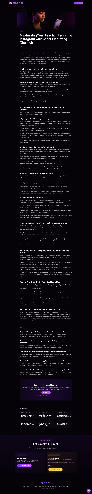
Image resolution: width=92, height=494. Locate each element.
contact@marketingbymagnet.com (51, 475)
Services (62, 2)
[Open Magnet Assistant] (89, 491)
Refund (46, 488)
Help (64, 486)
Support (60, 486)
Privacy (43, 488)
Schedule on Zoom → (24, 465)
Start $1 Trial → (46, 392)
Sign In (70, 2)
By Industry (35, 486)
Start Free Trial (78, 3)
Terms (39, 488)
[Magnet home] (16, 3)
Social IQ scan (43, 395)
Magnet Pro (43, 2)
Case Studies (55, 2)
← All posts (23, 9)
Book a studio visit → (55, 469)
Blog (67, 2)
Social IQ (49, 2)
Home (24, 486)
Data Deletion (51, 488)
